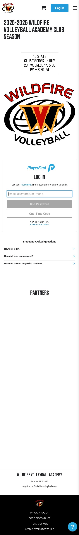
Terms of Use (39, 523)
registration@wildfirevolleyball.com (39, 486)
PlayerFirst (26, 184)
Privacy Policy (39, 512)
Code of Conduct (39, 518)
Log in (59, 8)
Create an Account (39, 224)
